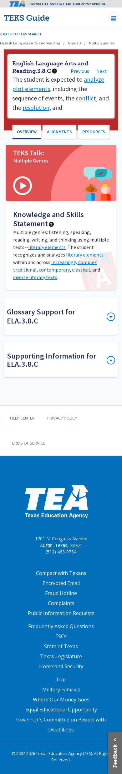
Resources (93, 132)
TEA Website (38, 4)
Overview (27, 132)
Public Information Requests (61, 613)
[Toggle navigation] (113, 17)
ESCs (61, 636)
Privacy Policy (62, 418)
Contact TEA (60, 4)
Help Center (22, 418)
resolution (36, 107)
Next (101, 71)
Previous (80, 71)
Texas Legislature (61, 656)
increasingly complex (74, 262)
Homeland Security (61, 666)
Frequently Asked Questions (61, 626)
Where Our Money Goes (61, 699)
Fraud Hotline (61, 593)
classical (81, 270)
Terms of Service (27, 443)
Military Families (61, 689)
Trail (61, 679)
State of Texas (61, 646)
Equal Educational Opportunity (61, 709)
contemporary (54, 270)
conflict (86, 98)
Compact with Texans (61, 573)
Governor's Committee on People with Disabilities (61, 724)
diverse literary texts (35, 277)
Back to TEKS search (20, 34)
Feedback (115, 756)
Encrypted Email (61, 583)
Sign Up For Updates (89, 4)
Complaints (61, 603)
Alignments (59, 132)
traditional (25, 270)
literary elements (47, 247)
